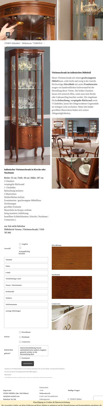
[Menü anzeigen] (8, 34)
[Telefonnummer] (26, 304)
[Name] (26, 266)
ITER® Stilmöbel (12, 43)
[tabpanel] (51, 43)
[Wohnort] (26, 298)
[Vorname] (26, 259)
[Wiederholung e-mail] (26, 278)
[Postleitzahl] (26, 291)
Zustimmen (26, 358)
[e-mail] (26, 272)
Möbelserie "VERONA (32, 43)
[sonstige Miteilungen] (26, 318)
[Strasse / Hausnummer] (26, 285)
